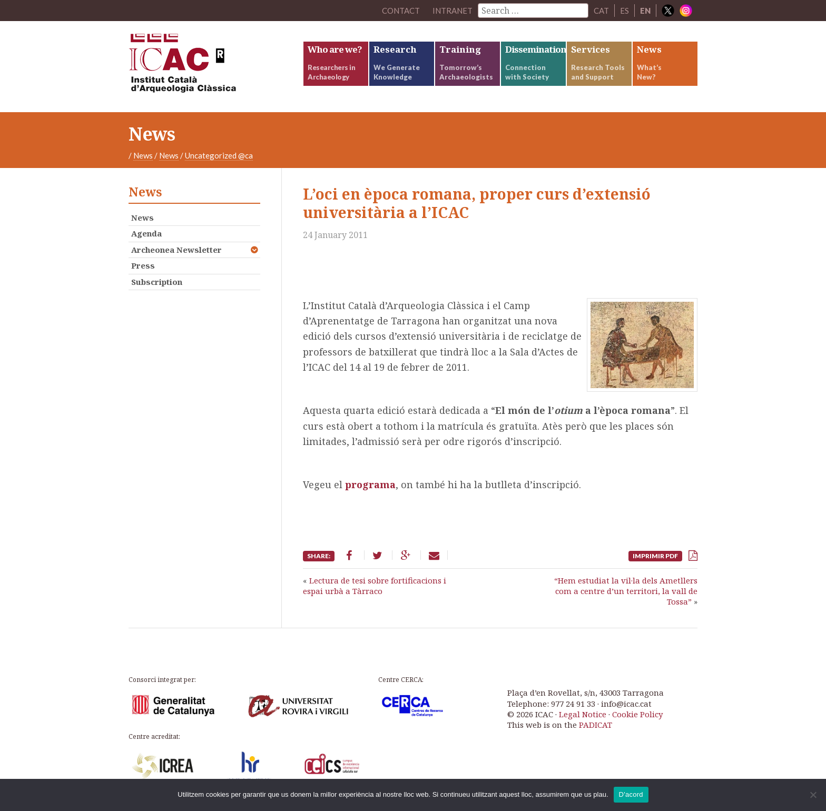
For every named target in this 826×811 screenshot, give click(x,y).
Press (143, 265)
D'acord (631, 794)
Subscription (156, 281)
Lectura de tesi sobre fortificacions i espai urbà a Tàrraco (374, 585)
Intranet (452, 10)
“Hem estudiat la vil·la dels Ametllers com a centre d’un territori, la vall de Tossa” (625, 591)
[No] (813, 794)
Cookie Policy (637, 714)
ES (624, 10)
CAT (601, 10)
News (143, 155)
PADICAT (595, 724)
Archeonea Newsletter (176, 249)
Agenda (146, 233)
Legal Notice (582, 714)
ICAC (208, 67)
